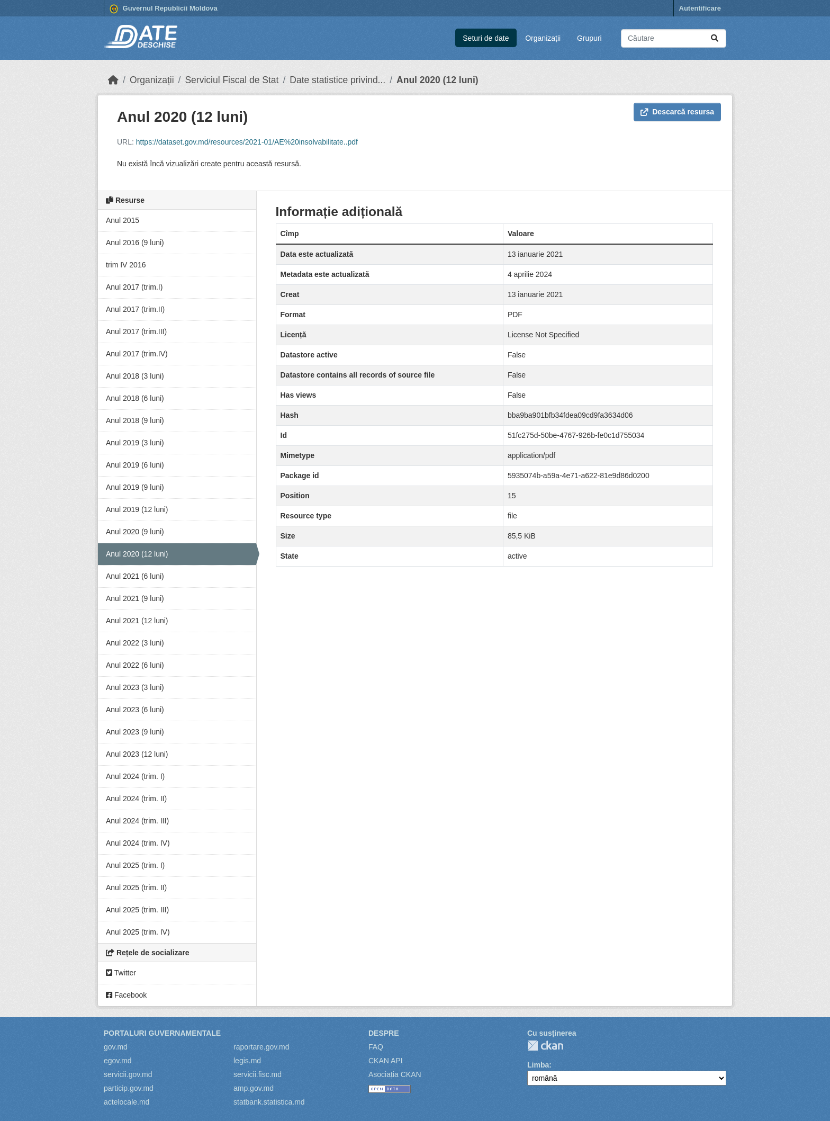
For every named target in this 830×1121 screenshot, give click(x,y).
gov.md (116, 1047)
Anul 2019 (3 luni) (135, 442)
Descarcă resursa (677, 111)
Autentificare (700, 8)
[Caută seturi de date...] (673, 38)
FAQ (375, 1047)
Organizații (543, 38)
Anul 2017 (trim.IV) (137, 353)
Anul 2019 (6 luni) (135, 465)
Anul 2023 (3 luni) (135, 687)
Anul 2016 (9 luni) (135, 242)
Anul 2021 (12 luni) (137, 620)
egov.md (118, 1060)
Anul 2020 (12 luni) (437, 80)
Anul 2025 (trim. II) (136, 887)
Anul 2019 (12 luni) (137, 509)
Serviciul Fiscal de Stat (231, 80)
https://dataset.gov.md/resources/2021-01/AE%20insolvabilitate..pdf (247, 142)
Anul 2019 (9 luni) (135, 487)
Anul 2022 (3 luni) (135, 643)
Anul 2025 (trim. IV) (138, 932)
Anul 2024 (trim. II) (136, 798)
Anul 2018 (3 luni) (135, 376)
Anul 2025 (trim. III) (137, 909)
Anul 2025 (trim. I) (135, 865)
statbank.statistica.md (269, 1102)
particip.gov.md (129, 1088)
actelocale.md (126, 1102)
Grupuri (589, 38)
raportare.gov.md (261, 1047)
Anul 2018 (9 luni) (135, 420)
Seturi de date (486, 38)
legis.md (247, 1060)
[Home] (113, 80)
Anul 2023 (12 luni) (137, 754)
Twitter (121, 972)
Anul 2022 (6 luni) (135, 665)
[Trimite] (714, 38)
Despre (383, 1033)
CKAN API (385, 1060)
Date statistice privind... (337, 80)
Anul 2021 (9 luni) (135, 598)
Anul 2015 (122, 220)
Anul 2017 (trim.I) (134, 287)
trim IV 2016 (126, 265)
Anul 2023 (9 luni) (135, 732)
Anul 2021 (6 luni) (135, 576)
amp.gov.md (253, 1088)
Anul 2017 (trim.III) (136, 331)
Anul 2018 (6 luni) (135, 398)
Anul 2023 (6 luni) (135, 709)
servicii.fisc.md (257, 1074)
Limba (538, 1065)
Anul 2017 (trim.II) (135, 309)
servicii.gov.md (128, 1074)
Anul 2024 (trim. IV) (138, 843)
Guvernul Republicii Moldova (164, 9)
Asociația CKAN (394, 1074)
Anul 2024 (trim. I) (135, 776)
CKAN (545, 1045)
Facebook (126, 995)
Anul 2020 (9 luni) (135, 531)
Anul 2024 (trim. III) (137, 821)
